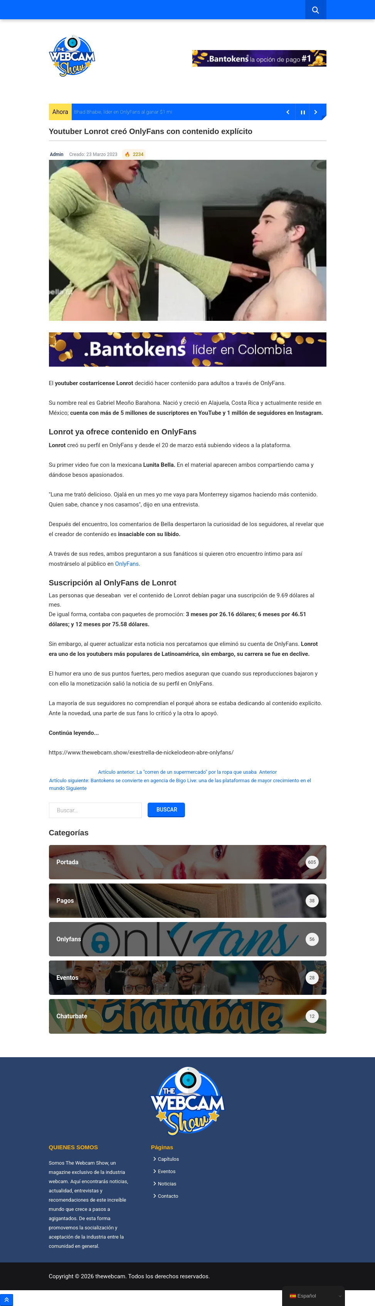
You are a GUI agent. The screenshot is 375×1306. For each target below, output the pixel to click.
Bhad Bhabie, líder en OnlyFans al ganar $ (118, 112)
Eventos (167, 1171)
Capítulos (168, 1159)
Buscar (166, 809)
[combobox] (315, 9)
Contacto (168, 1196)
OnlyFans (127, 563)
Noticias (167, 1184)
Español (303, 1296)
